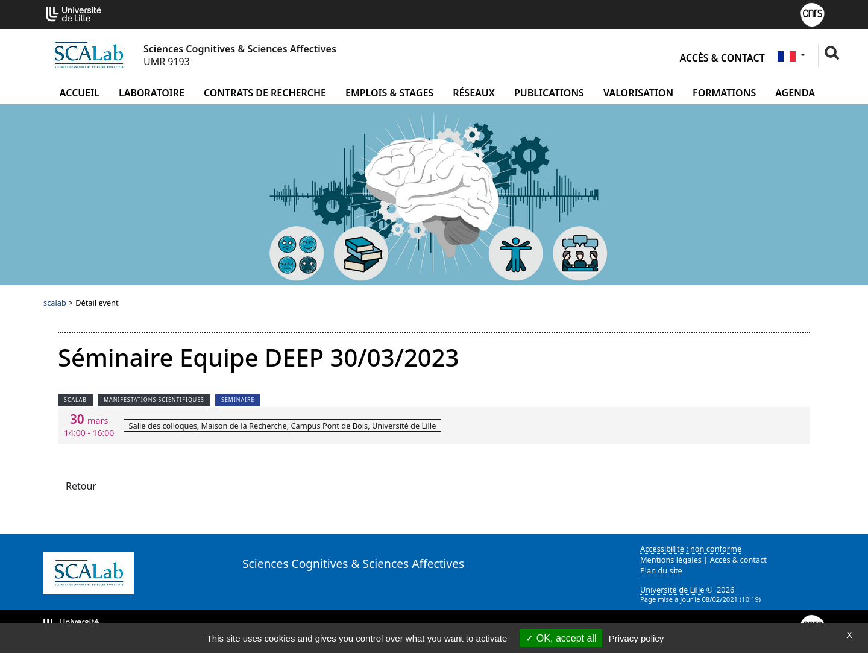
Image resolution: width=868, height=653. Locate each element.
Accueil (79, 92)
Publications (549, 92)
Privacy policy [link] (636, 638)
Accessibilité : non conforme (690, 548)
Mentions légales (671, 559)
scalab (54, 302)
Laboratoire (151, 92)
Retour (81, 486)
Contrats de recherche (265, 92)
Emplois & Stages (389, 92)
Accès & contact (721, 58)
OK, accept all (561, 638)
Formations (724, 92)
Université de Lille (672, 589)
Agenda (795, 92)
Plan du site (661, 570)
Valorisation (638, 92)
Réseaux (474, 92)
